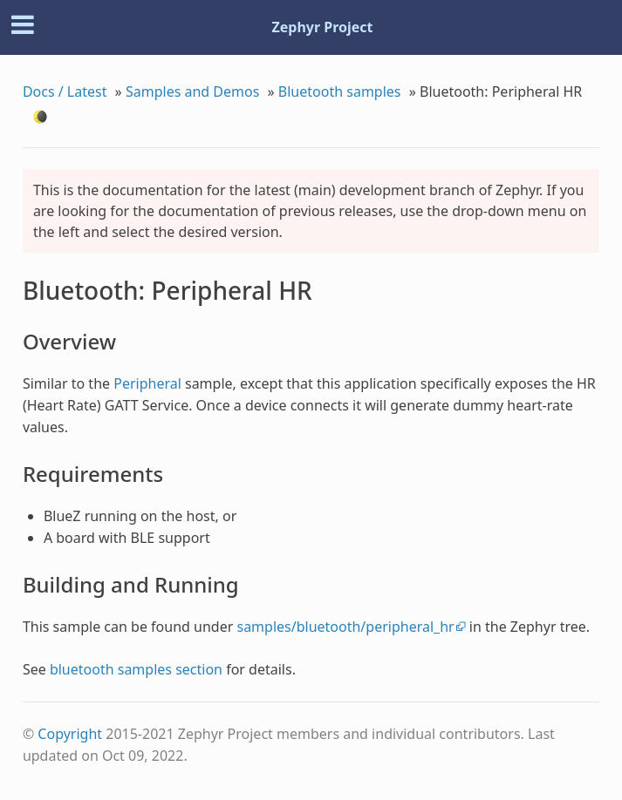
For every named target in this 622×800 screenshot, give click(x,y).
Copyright (70, 733)
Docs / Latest (65, 91)
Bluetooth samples (339, 91)
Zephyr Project (322, 27)
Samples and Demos (192, 91)
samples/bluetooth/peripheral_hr (345, 626)
